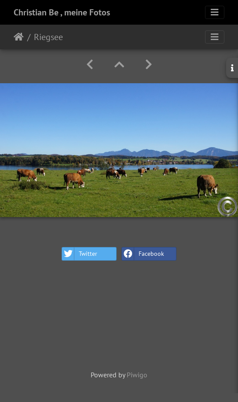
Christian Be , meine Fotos (62, 12)
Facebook (143, 253)
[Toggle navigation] (214, 12)
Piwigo (137, 374)
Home (19, 37)
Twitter (79, 253)
